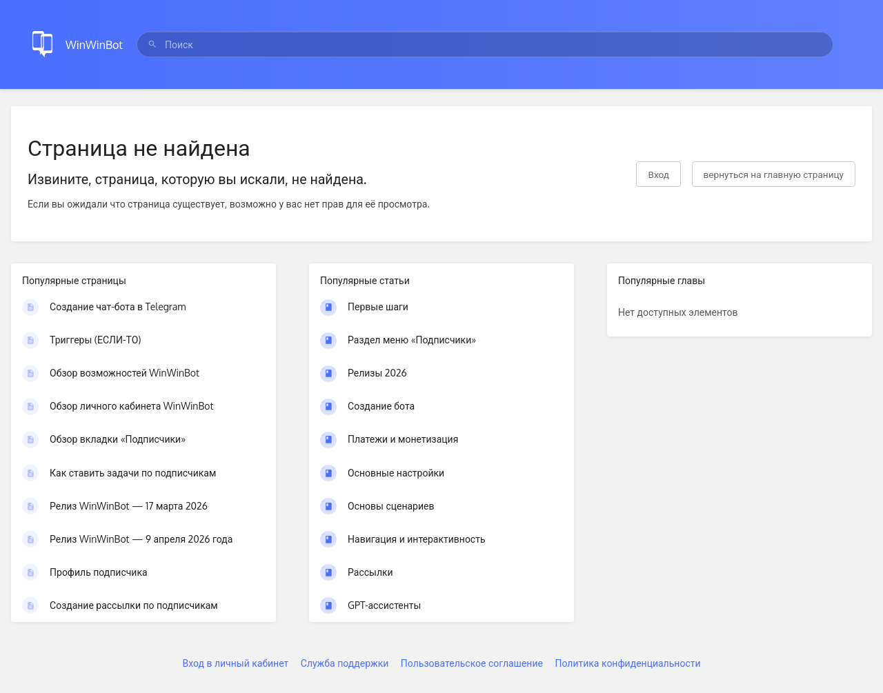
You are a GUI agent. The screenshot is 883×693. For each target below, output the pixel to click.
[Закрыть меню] (851, 44)
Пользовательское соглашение (472, 663)
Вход (658, 174)
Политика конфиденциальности (627, 663)
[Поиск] (152, 44)
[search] (485, 44)
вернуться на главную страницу (774, 174)
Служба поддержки (345, 663)
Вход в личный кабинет (235, 663)
